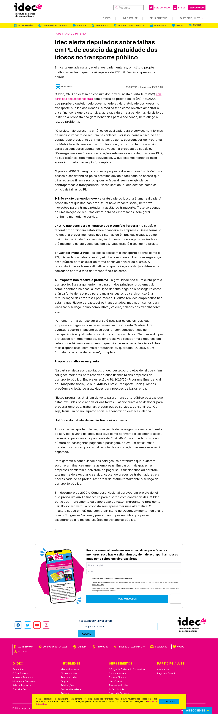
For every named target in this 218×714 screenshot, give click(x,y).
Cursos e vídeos (117, 672)
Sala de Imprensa (77, 33)
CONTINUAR (169, 701)
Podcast (65, 692)
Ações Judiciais (117, 688)
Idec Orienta (115, 680)
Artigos (64, 680)
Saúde (179, 25)
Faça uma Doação (166, 672)
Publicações (67, 684)
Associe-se (197, 7)
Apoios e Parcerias (23, 676)
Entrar (179, 7)
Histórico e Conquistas (24, 680)
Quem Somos (20, 668)
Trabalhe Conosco (22, 688)
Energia (81, 25)
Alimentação (25, 25)
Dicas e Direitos (117, 676)
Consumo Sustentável (55, 25)
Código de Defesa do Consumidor (127, 668)
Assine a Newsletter (71, 688)
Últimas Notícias (69, 672)
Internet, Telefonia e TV (131, 25)
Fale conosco (159, 7)
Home (58, 33)
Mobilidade (160, 25)
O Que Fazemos (21, 672)
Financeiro (102, 25)
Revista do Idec (69, 676)
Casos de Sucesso (119, 692)
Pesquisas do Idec (119, 684)
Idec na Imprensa (70, 668)
